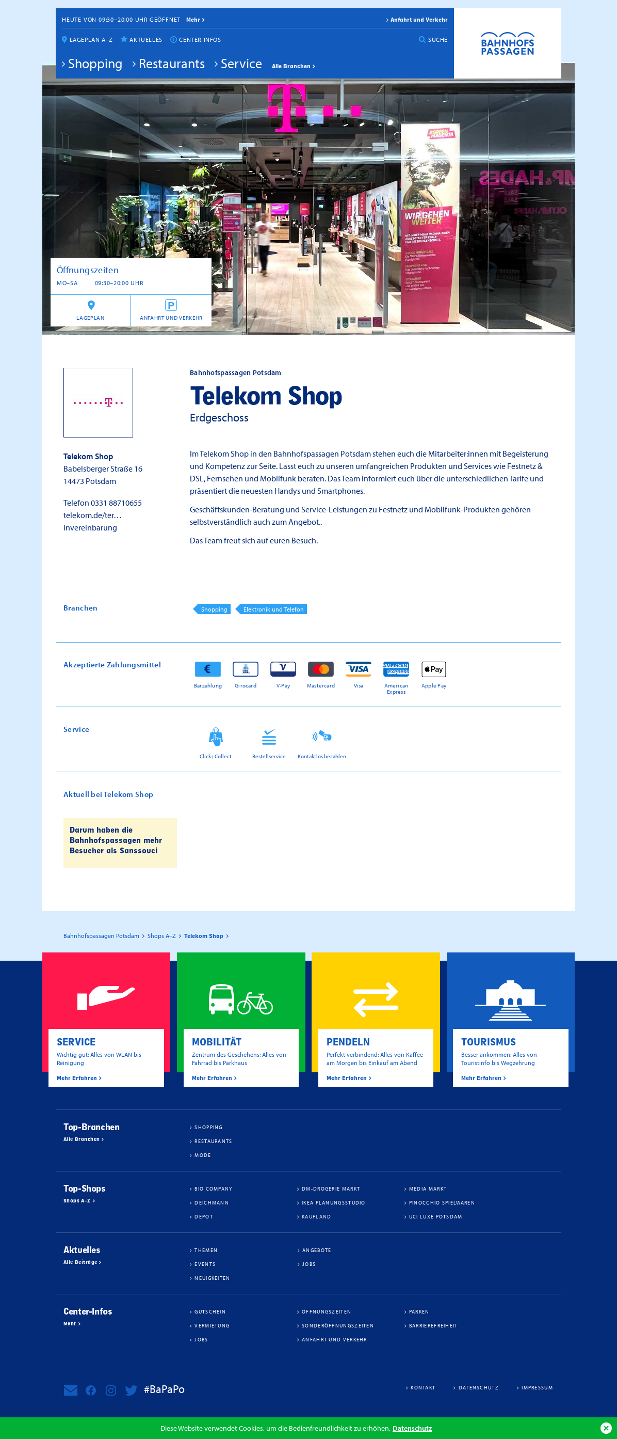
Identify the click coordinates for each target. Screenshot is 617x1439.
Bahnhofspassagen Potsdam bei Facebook (91, 1390)
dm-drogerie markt (331, 1188)
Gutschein (210, 1311)
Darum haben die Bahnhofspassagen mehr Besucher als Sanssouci (116, 840)
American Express (396, 688)
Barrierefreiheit (433, 1325)
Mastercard (321, 685)
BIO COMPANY (213, 1188)
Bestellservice (269, 756)
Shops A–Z (77, 1201)
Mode (202, 1155)
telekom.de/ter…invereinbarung (92, 521)
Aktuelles (145, 39)
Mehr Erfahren (77, 1078)
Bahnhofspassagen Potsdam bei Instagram (111, 1390)
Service (241, 63)
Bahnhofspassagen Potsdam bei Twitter (131, 1390)
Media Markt (428, 1188)
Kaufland (316, 1216)
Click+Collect (216, 756)
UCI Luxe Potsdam (436, 1216)
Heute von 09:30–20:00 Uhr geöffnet (121, 19)
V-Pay (283, 685)
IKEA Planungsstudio (334, 1202)
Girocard (245, 685)
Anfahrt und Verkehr (419, 19)
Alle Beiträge (80, 1262)
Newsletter (70, 1390)
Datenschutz (412, 1428)
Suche (438, 39)
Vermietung (212, 1325)
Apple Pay (433, 685)
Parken (419, 1311)
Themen (206, 1250)
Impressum (537, 1387)
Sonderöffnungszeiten (338, 1325)
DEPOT (203, 1216)
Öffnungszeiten (326, 1311)
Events (205, 1264)
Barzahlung (208, 685)
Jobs (309, 1264)
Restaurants (172, 63)
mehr (193, 19)
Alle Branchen (291, 66)
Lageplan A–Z (91, 39)
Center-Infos (200, 39)
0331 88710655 (116, 502)
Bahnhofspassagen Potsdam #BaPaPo (507, 43)
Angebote (316, 1250)
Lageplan (90, 317)
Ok (606, 1428)
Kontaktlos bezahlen (322, 756)
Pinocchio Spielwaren (442, 1202)
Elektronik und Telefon (273, 609)
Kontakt (423, 1387)
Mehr (69, 1324)
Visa (359, 685)
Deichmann (211, 1202)
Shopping (95, 63)
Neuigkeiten (212, 1277)
